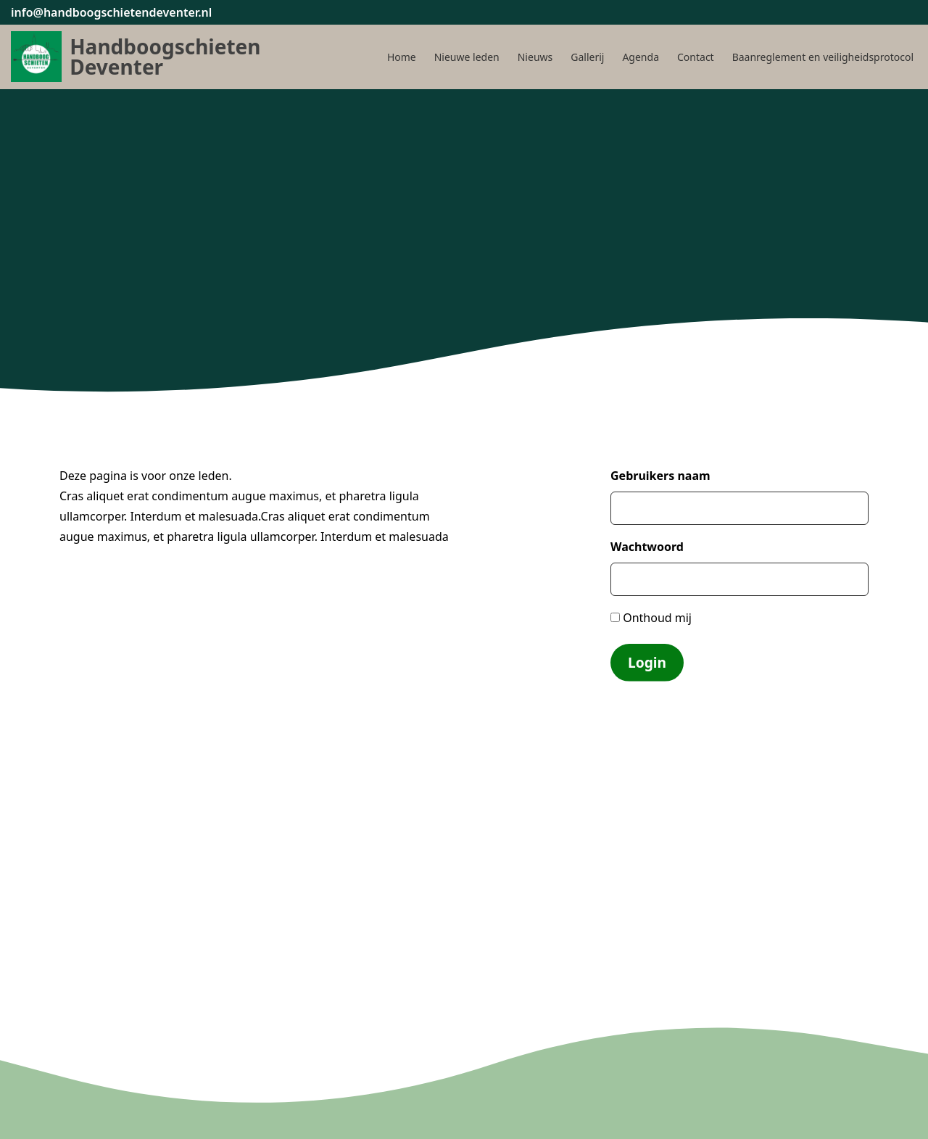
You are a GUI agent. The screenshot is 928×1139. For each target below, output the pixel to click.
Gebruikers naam (660, 476)
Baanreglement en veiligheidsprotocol (823, 57)
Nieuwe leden (467, 57)
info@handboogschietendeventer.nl (111, 12)
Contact (695, 57)
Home (401, 57)
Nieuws (535, 57)
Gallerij (587, 57)
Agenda (640, 57)
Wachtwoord (647, 547)
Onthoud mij (651, 618)
